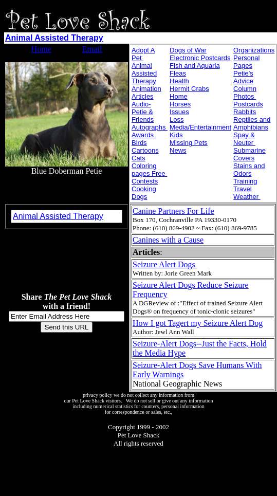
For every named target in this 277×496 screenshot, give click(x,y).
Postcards (248, 104)
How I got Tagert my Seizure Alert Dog (198, 323)
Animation (146, 89)
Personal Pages (246, 61)
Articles (143, 96)
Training (245, 181)
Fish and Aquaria (195, 65)
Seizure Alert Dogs (165, 264)
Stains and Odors (249, 169)
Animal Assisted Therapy (54, 37)
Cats (138, 158)
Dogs (139, 196)
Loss (176, 119)
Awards (144, 135)
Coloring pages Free (149, 169)
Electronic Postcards (200, 58)
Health (179, 81)
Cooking (144, 189)
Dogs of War (188, 50)
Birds (139, 142)
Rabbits (244, 112)
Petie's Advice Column (244, 81)
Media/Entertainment (200, 127)
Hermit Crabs (189, 89)
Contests (145, 181)
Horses (180, 104)
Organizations (253, 50)
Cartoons (145, 150)
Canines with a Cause (168, 239)
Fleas (178, 73)
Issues (179, 112)
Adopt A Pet (143, 54)
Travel (242, 189)
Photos (244, 96)
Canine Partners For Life (173, 211)
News (178, 150)
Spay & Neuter (244, 138)
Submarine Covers (249, 154)
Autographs (150, 127)
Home (41, 49)
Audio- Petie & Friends (143, 111)
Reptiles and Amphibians (251, 123)
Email (92, 49)
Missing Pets (189, 142)
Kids (176, 135)
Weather (247, 196)
